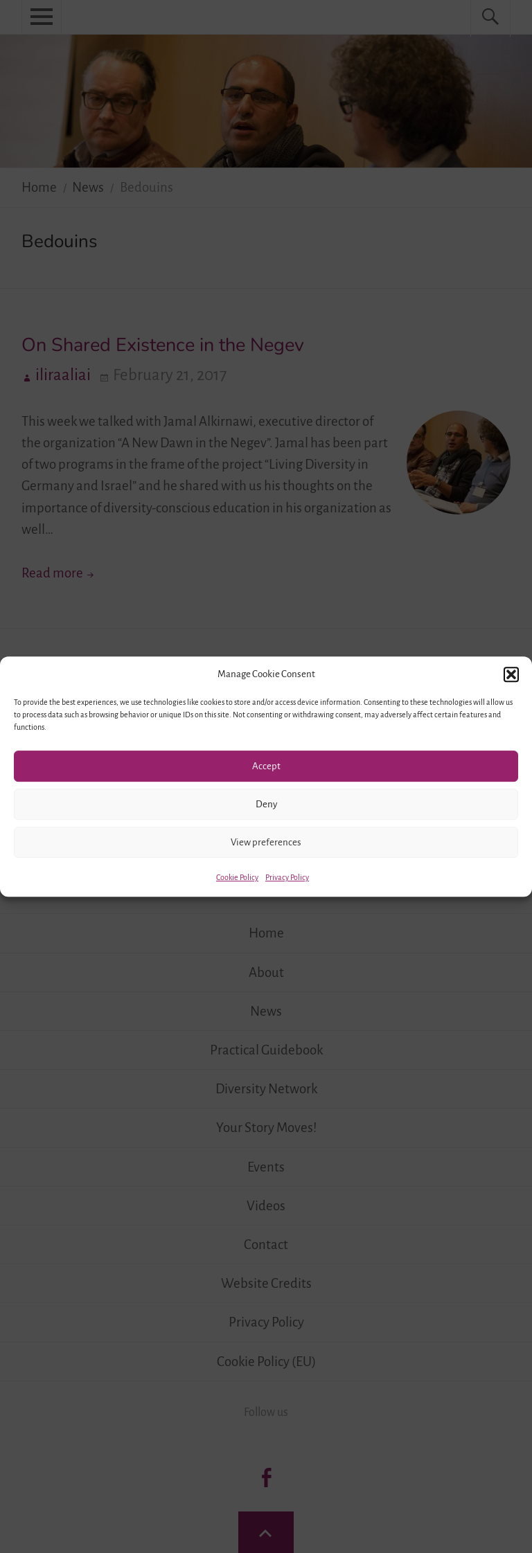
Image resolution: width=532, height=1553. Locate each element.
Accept (266, 766)
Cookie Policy (237, 877)
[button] (511, 674)
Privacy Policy (287, 877)
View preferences (266, 842)
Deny (266, 804)
